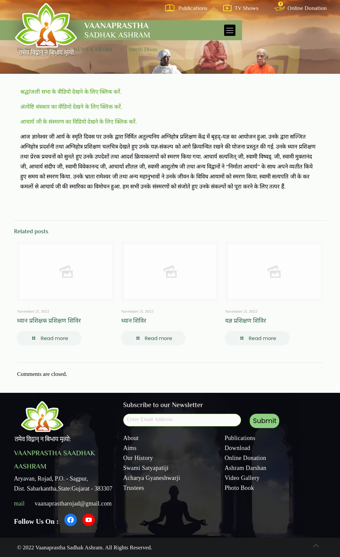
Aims (129, 448)
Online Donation (302, 8)
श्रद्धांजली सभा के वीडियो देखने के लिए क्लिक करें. (71, 92)
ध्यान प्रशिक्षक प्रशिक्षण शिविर (49, 321)
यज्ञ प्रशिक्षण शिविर (245, 321)
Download (237, 448)
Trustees (133, 488)
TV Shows (242, 8)
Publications (188, 8)
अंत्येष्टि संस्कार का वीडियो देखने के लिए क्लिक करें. (71, 107)
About (131, 438)
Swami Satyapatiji (146, 468)
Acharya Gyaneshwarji (151, 478)
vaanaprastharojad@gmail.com (73, 503)
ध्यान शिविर (133, 321)
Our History (138, 458)
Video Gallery (242, 478)
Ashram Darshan (246, 468)
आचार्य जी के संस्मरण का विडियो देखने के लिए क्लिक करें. (78, 122)
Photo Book (239, 488)
